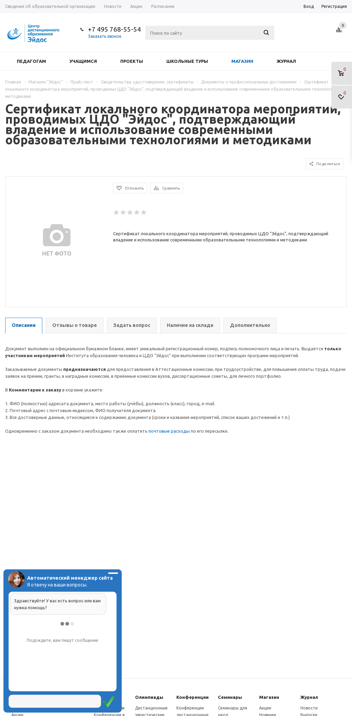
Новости (309, 708)
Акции (265, 708)
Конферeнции (192, 697)
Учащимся (83, 61)
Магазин (242, 61)
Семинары (230, 697)
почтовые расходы (169, 431)
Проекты (131, 61)
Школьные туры (187, 61)
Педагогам (31, 61)
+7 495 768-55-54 (114, 29)
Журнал (286, 61)
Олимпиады (149, 697)
